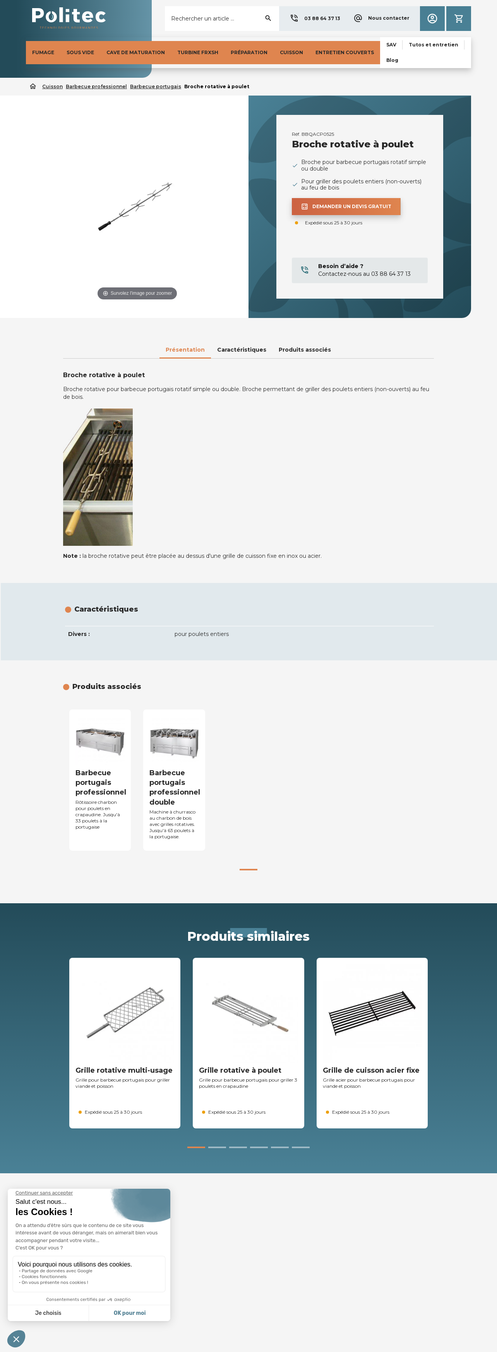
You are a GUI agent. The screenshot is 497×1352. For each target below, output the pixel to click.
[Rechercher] (222, 18)
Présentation (185, 349)
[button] (315, 18)
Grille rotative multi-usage (124, 1070)
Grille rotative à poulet (240, 1070)
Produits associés (305, 349)
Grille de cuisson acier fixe (371, 1070)
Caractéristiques (241, 349)
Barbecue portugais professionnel (100, 783)
